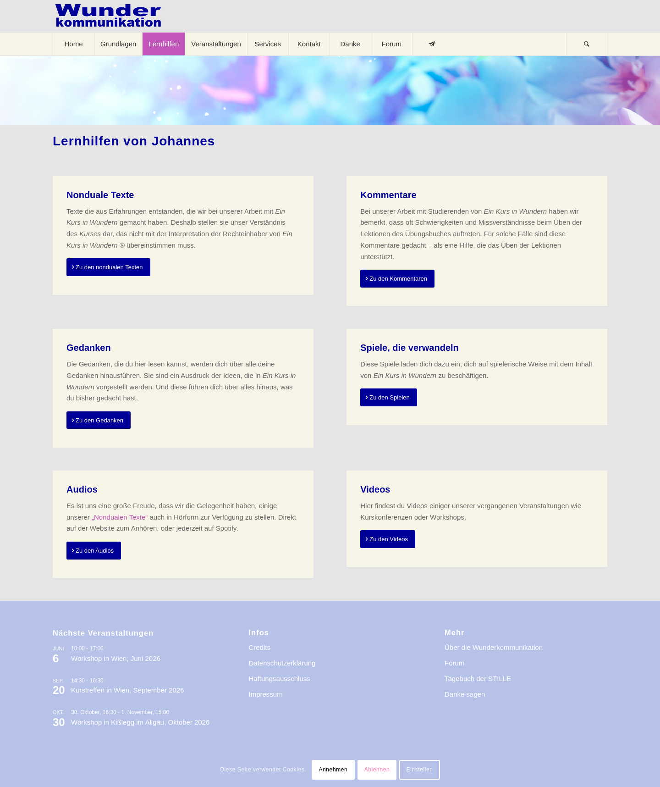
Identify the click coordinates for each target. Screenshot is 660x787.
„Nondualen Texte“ (120, 517)
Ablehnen (377, 769)
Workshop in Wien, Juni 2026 (115, 658)
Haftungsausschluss (279, 678)
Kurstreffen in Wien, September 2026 (127, 690)
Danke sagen (465, 694)
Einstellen (420, 769)
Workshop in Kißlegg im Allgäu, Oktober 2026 (140, 722)
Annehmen (333, 769)
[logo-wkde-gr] (108, 16)
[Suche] (586, 44)
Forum (454, 663)
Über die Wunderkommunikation (494, 647)
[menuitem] (73, 44)
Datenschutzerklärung (282, 663)
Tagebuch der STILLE (478, 678)
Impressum (266, 694)
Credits (260, 647)
